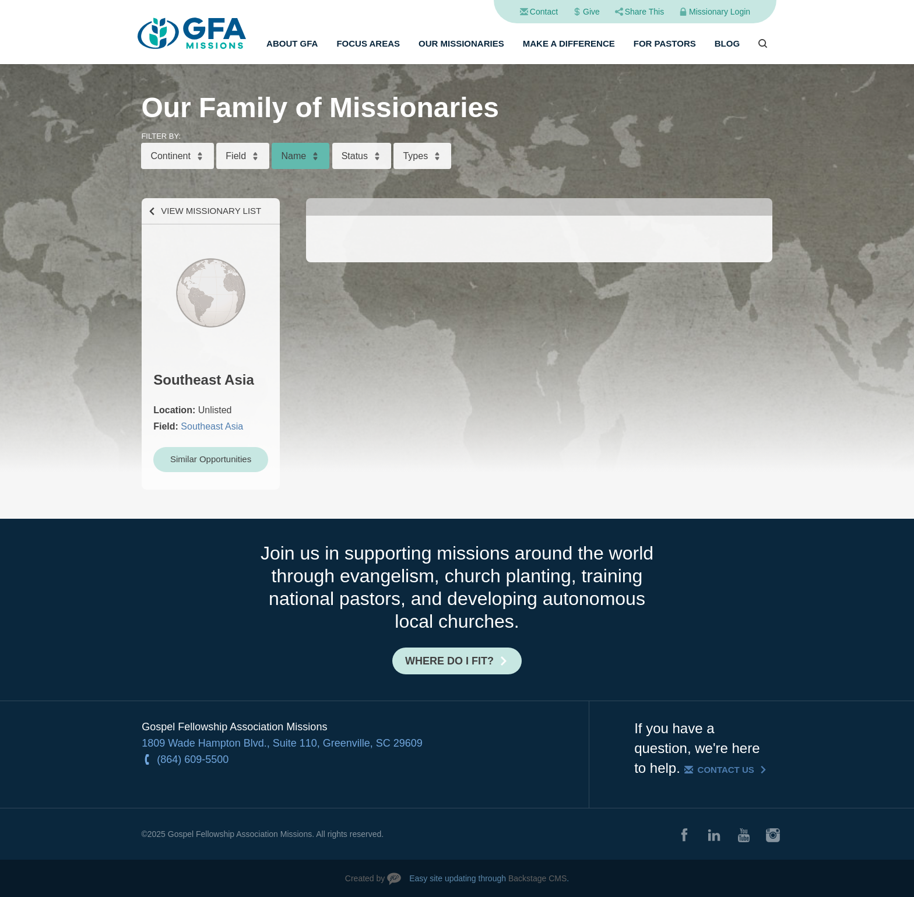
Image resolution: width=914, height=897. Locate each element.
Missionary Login (719, 11)
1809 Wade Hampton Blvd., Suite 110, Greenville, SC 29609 (282, 743)
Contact (544, 11)
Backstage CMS (537, 878)
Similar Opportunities (210, 459)
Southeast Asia (212, 426)
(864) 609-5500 (192, 759)
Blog (727, 43)
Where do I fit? (449, 661)
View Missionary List (211, 211)
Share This (644, 11)
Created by (365, 878)
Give (591, 11)
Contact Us (726, 770)
